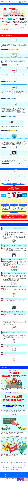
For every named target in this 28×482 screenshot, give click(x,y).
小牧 (15, 178)
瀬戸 (5, 178)
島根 (9, 467)
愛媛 (13, 467)
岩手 (12, 462)
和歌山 (24, 465)
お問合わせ (20, 476)
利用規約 (6, 474)
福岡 (23, 467)
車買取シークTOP (7, 473)
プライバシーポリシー (20, 474)
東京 (19, 462)
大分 (9, 469)
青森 (7, 462)
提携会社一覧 (18, 197)
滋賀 (18, 465)
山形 (14, 462)
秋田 (9, 462)
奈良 (21, 465)
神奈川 (22, 462)
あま (9, 180)
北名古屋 (2, 180)
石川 (6, 465)
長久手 (2, 178)
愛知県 (14, 171)
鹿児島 (14, 469)
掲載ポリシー (7, 476)
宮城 (4, 462)
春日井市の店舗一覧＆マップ (9, 49)
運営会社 (20, 473)
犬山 (18, 178)
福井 (9, 465)
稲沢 (6, 180)
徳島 (18, 467)
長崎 (4, 469)
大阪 (11, 465)
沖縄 (17, 469)
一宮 (24, 178)
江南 (21, 178)
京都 (16, 465)
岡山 (4, 467)
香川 (16, 467)
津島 (11, 180)
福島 (17, 462)
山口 (11, 467)
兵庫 (13, 465)
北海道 (2, 462)
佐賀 (1, 469)
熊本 (6, 469)
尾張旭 (8, 178)
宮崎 (11, 469)
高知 (21, 467)
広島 (1, 467)
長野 (1, 465)
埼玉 (25, 462)
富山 (4, 465)
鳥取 (6, 467)
